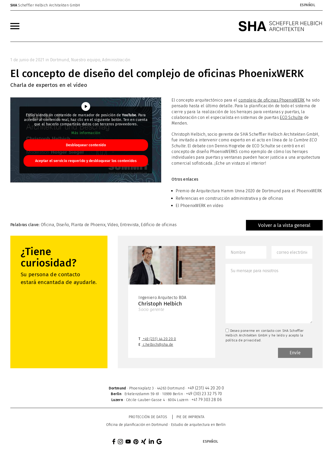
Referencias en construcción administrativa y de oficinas (229, 198)
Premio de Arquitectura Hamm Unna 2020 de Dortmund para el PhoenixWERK (249, 190)
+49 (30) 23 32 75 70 (204, 394)
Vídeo (112, 224)
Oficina (47, 224)
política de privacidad (243, 340)
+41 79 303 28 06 (206, 400)
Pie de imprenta (190, 417)
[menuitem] (14, 26)
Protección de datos (148, 417)
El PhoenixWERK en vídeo (199, 205)
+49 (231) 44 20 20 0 (159, 339)
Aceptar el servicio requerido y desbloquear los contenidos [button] (86, 161)
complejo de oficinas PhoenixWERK (271, 100)
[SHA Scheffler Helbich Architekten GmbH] (280, 26)
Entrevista (129, 224)
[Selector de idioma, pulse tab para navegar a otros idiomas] (307, 5)
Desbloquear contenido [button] (86, 145)
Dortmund (59, 59)
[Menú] (14, 26)
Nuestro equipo (85, 59)
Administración (116, 59)
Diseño (62, 224)
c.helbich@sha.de (158, 345)
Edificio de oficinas (158, 224)
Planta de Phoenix (88, 224)
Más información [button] (85, 133)
